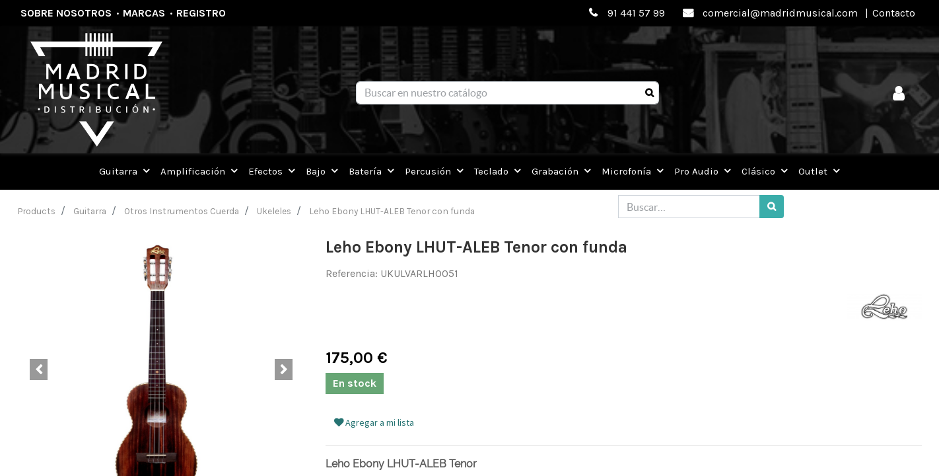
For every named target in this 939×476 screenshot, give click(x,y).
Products (36, 211)
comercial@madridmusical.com (780, 13)
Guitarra (89, 211)
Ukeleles (274, 211)
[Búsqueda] (649, 93)
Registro (201, 13)
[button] (38, 369)
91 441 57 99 (636, 13)
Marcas (144, 13)
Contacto (893, 13)
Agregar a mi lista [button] (374, 422)
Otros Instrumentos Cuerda (181, 211)
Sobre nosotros (66, 13)
